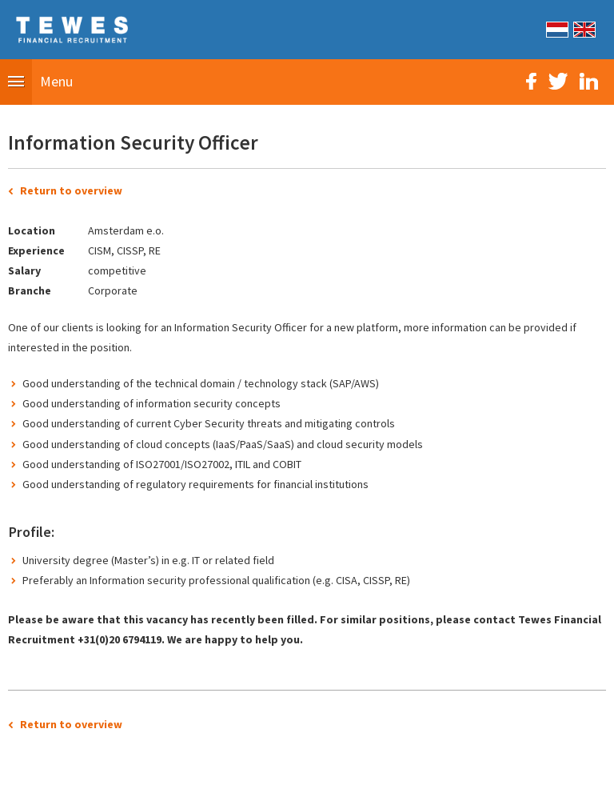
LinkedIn (589, 81)
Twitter (558, 81)
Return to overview (71, 190)
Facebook (531, 81)
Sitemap (217, 788)
